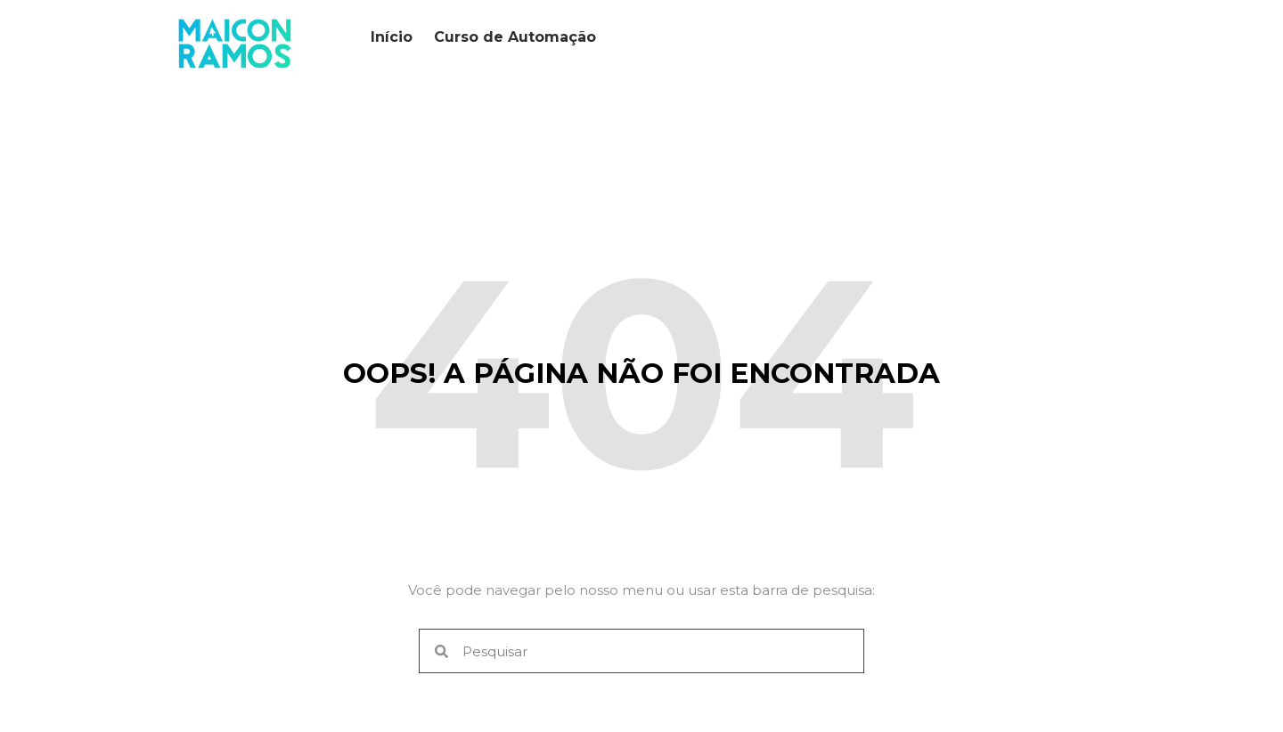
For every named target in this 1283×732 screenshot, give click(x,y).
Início (392, 36)
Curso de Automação (515, 36)
